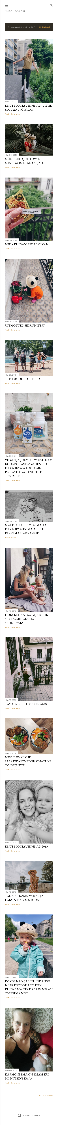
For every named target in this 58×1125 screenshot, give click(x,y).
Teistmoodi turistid (22, 379)
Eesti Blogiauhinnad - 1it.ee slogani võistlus (28, 107)
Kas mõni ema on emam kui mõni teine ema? (27, 1077)
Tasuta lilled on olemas (26, 705)
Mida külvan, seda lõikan (26, 244)
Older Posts (46, 1096)
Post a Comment (12, 114)
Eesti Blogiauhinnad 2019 (26, 847)
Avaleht (11, 11)
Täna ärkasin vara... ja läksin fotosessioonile (24, 899)
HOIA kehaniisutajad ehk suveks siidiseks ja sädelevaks (26, 619)
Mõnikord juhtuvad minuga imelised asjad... (25, 161)
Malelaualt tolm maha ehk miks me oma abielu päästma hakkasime (26, 530)
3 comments (10, 538)
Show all (44, 27)
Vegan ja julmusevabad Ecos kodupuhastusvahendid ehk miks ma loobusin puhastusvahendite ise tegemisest (28, 468)
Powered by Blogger (29, 1115)
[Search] (51, 5)
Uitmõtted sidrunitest (25, 326)
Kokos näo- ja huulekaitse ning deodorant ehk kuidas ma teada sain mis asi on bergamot (29, 988)
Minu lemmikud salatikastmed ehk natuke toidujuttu (28, 762)
